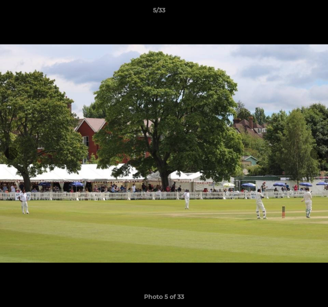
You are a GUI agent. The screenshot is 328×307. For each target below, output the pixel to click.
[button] (297, 12)
